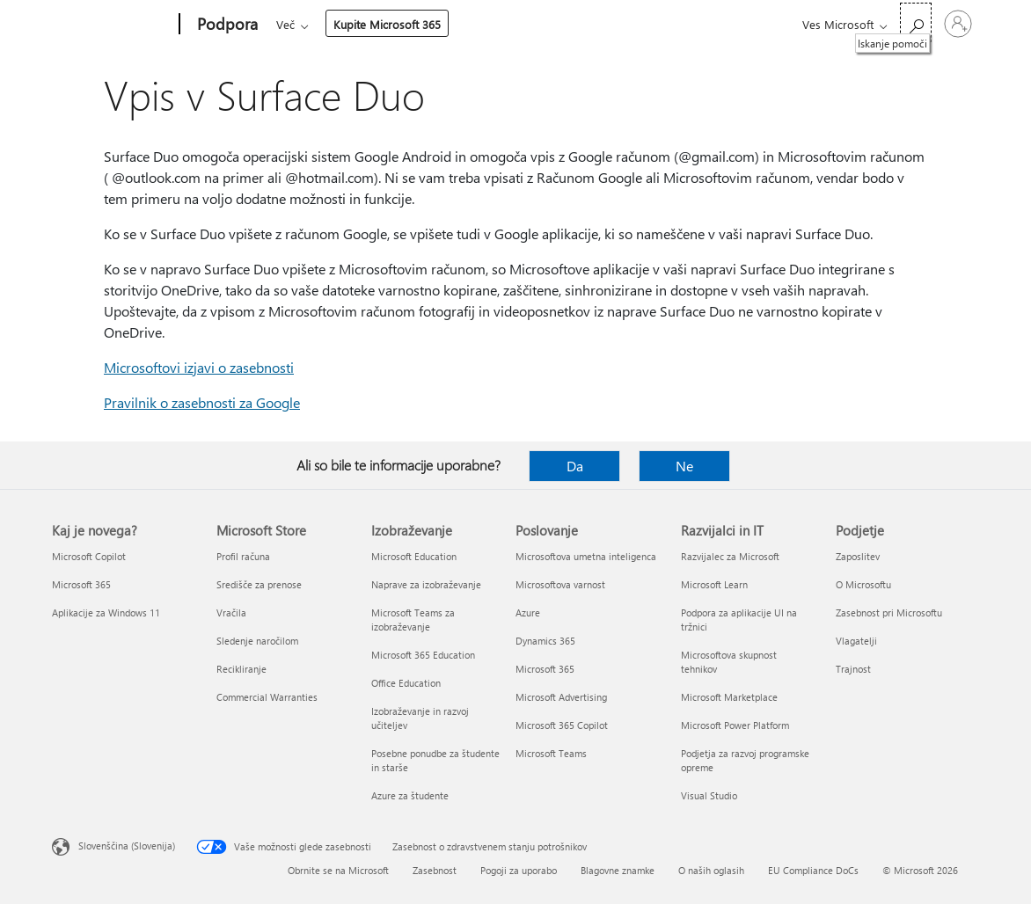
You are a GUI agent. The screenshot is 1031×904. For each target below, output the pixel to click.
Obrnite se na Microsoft (338, 870)
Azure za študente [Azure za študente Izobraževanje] (410, 795)
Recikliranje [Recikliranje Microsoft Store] (241, 668)
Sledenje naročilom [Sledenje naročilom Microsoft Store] (257, 640)
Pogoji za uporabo (518, 870)
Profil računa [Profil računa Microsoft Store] (243, 556)
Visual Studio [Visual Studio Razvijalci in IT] (709, 795)
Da (575, 465)
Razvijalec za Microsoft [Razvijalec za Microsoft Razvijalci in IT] (730, 556)
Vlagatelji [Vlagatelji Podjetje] (856, 640)
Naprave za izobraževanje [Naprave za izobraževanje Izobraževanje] (426, 584)
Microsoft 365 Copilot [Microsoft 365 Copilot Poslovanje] (562, 725)
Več (568, 24)
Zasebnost (435, 870)
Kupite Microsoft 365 (669, 24)
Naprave (503, 24)
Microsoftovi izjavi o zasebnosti (199, 367)
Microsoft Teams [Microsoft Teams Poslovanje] (551, 753)
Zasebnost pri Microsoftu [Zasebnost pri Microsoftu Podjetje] (889, 612)
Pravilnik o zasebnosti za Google (202, 402)
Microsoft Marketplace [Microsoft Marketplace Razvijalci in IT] (729, 697)
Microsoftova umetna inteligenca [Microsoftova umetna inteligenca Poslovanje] (586, 556)
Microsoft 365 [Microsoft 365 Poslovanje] (545, 668)
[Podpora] (225, 24)
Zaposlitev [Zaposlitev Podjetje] (858, 556)
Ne (684, 465)
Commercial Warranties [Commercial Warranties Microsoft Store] (267, 697)
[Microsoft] (112, 24)
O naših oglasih (711, 870)
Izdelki (432, 24)
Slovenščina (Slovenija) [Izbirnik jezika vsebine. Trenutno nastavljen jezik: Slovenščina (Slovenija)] (126, 845)
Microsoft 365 (308, 24)
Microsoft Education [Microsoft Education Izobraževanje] (414, 556)
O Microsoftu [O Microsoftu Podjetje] (863, 584)
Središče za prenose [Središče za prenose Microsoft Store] (259, 584)
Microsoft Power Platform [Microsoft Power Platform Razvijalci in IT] (735, 725)
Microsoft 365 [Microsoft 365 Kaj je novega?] (81, 584)
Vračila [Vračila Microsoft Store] (231, 612)
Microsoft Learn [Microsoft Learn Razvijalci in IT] (714, 584)
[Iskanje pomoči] (916, 22)
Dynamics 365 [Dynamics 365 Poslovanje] (545, 640)
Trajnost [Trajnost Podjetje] (853, 668)
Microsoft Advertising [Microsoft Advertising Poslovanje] (561, 697)
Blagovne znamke (617, 870)
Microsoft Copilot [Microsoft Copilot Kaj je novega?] (89, 556)
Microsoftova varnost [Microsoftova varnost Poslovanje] (560, 584)
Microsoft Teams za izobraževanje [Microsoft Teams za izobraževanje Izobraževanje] (413, 619)
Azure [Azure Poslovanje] (528, 612)
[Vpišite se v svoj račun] (958, 24)
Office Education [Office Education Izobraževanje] (406, 682)
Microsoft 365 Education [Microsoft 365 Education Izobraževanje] (423, 654)
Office (378, 24)
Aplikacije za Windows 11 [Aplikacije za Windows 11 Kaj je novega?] (106, 612)
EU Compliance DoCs (813, 870)
